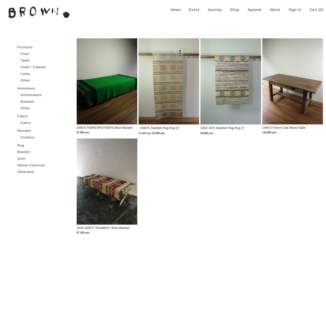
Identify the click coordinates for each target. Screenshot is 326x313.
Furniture (25, 47)
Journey (215, 10)
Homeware (26, 88)
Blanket (23, 152)
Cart (313, 10)
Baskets (27, 101)
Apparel (255, 10)
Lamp (25, 74)
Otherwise (25, 172)
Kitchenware (31, 95)
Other (25, 80)
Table (25, 60)
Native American (31, 165)
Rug (20, 145)
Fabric (22, 116)
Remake (24, 131)
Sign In (295, 10)
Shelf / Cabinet (33, 67)
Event (194, 10)
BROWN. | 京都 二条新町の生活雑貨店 (39, 12)
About (275, 10)
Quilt (21, 158)
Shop (234, 10)
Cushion (28, 137)
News (176, 10)
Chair (25, 54)
